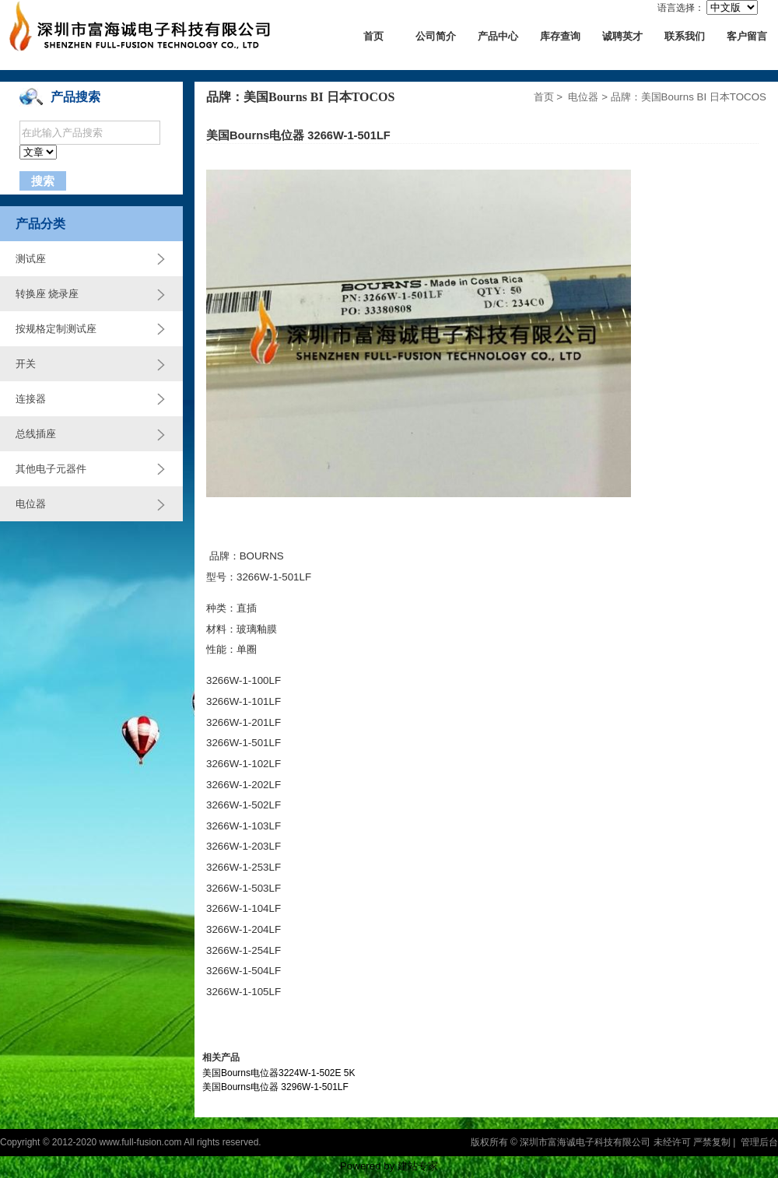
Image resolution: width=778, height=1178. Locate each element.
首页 (373, 36)
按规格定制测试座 (56, 329)
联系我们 (684, 36)
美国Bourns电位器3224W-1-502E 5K (279, 1073)
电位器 (31, 504)
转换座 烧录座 (47, 294)
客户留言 (747, 36)
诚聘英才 (622, 36)
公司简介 (435, 36)
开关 (26, 364)
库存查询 (560, 36)
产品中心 (498, 36)
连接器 (31, 399)
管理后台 (759, 1142)
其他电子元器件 (51, 469)
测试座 (31, 259)
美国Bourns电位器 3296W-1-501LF (275, 1087)
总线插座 (36, 434)
